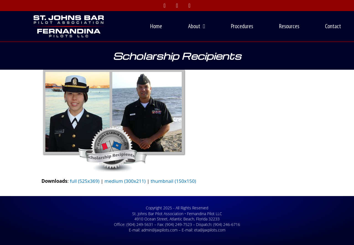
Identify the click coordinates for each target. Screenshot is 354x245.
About (196, 26)
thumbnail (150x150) (173, 181)
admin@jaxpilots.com (159, 230)
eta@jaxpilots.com (209, 230)
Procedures (242, 26)
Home (156, 26)
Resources (289, 26)
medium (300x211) (125, 181)
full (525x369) (84, 181)
